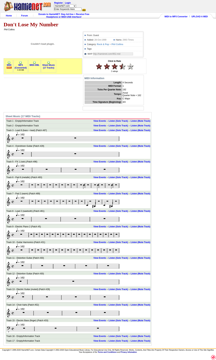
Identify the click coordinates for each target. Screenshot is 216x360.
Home (9, 15)
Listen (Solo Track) (118, 121)
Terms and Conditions (107, 352)
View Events (99, 121)
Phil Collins (117, 44)
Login (68, 3)
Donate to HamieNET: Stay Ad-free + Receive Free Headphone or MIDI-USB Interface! (64, 15)
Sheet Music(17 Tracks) (48, 65)
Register (58, 3)
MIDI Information (94, 78)
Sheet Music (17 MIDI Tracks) (23, 116)
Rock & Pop (103, 44)
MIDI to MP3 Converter (176, 16)
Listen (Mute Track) (140, 121)
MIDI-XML (34, 64)
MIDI (9, 64)
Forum (24, 15)
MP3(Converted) (21, 65)
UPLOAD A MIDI (200, 16)
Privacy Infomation (129, 352)
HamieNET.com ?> (65, 6)
